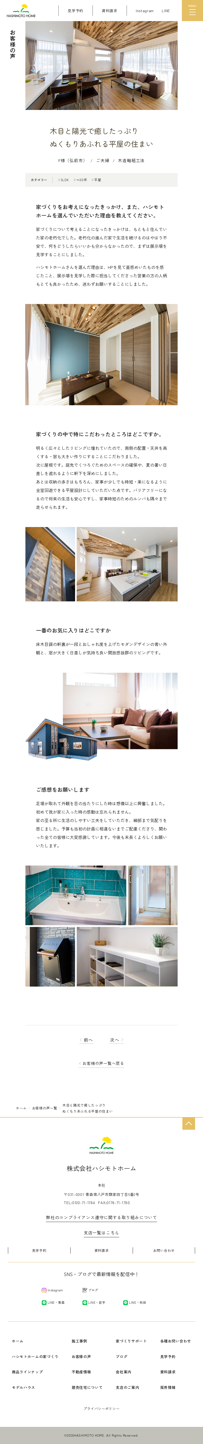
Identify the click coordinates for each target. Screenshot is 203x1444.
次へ (116, 1039)
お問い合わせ (164, 1250)
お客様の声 (81, 1356)
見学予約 (39, 1250)
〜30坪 (80, 180)
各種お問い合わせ (175, 1341)
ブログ (121, 1356)
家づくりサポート (131, 1341)
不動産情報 (81, 1371)
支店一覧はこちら (101, 1232)
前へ (86, 1039)
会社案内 (123, 1371)
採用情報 (168, 1387)
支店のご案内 (127, 1387)
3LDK (63, 180)
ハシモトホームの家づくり (35, 1356)
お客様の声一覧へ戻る (103, 1063)
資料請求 (101, 1250)
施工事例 (79, 1341)
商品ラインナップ (27, 1371)
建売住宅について (87, 1387)
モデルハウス (23, 1387)
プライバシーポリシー (102, 1408)
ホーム (18, 1341)
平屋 (96, 180)
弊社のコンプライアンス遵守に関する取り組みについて (101, 1217)
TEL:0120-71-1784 (79, 1202)
